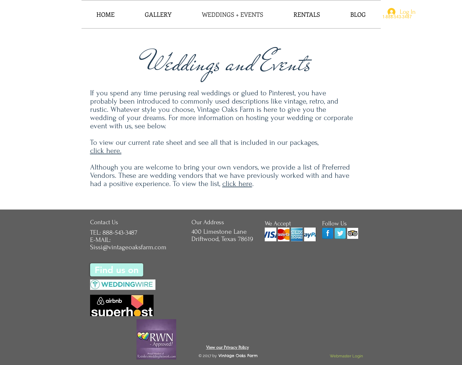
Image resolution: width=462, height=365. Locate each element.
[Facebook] (327, 233)
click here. (106, 151)
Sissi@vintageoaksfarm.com (128, 247)
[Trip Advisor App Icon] (352, 233)
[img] (270, 234)
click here (237, 184)
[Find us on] (116, 269)
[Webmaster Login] (346, 356)
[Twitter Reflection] (340, 233)
